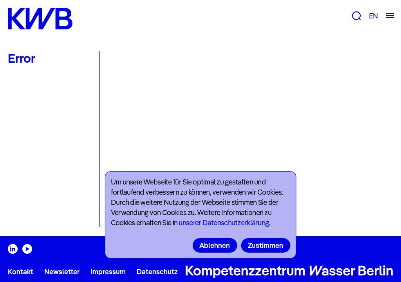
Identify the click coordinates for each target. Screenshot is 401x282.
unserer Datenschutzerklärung (224, 222)
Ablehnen (214, 245)
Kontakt (20, 271)
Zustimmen (265, 245)
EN (373, 15)
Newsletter (61, 271)
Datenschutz (157, 271)
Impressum (108, 271)
